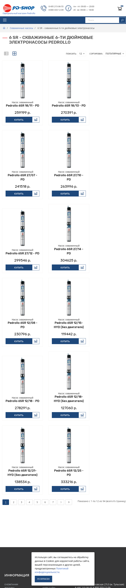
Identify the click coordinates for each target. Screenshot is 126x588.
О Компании (11, 584)
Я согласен (43, 579)
